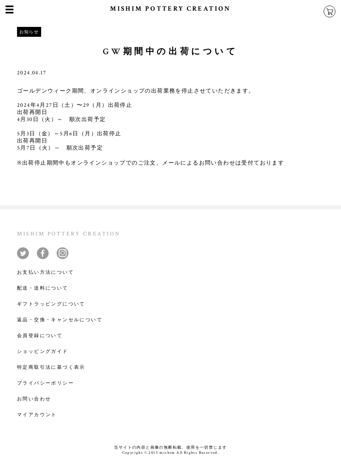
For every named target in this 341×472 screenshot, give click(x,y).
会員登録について (40, 336)
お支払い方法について (45, 272)
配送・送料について (42, 288)
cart (329, 11)
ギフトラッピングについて (51, 304)
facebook (43, 253)
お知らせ (29, 31)
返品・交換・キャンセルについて (59, 320)
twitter (23, 253)
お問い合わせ (34, 399)
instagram (62, 253)
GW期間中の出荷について (170, 51)
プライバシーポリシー (45, 383)
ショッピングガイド (42, 351)
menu (9, 8)
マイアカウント (37, 415)
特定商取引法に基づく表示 (51, 367)
